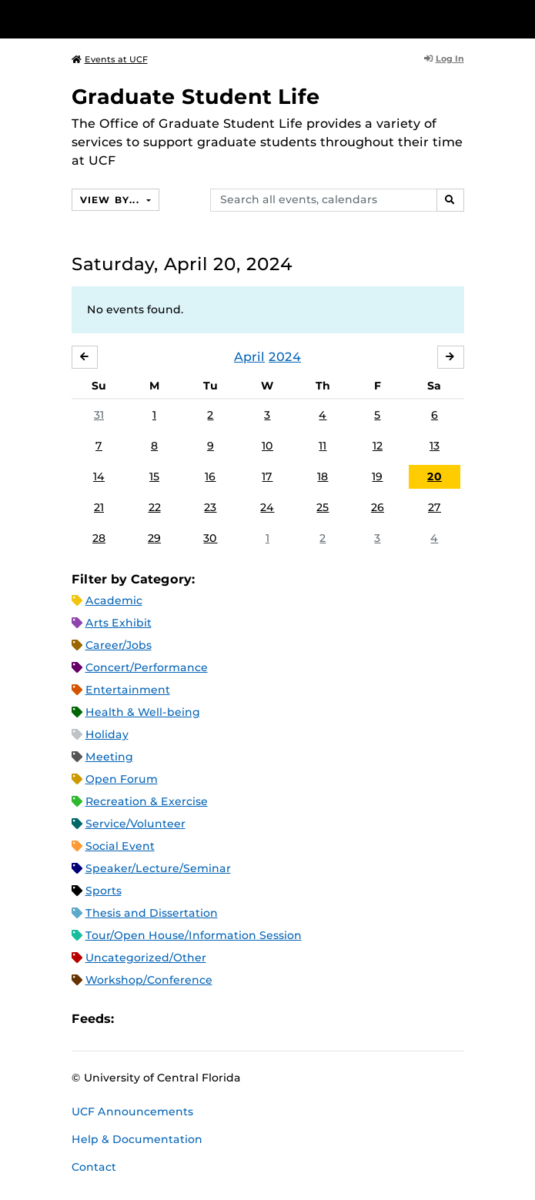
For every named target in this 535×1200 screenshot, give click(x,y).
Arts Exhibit (118, 623)
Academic (113, 600)
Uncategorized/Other (145, 957)
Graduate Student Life (196, 96)
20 (434, 476)
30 (210, 538)
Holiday (107, 734)
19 (377, 476)
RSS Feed (186, 1019)
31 (99, 415)
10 (267, 446)
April (249, 356)
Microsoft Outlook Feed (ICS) (160, 1019)
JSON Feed (239, 1019)
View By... (111, 200)
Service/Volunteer (135, 824)
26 (377, 507)
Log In (444, 58)
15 (154, 476)
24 (267, 507)
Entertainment (127, 690)
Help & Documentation (137, 1139)
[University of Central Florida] (117, 19)
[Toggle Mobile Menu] (519, 18)
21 (99, 507)
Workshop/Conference (148, 980)
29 (154, 538)
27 (434, 507)
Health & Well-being (142, 712)
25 (322, 507)
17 (267, 476)
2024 (285, 356)
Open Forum (121, 779)
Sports (103, 890)
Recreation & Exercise (146, 801)
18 (322, 476)
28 (98, 538)
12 (378, 446)
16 (210, 476)
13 (435, 446)
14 (99, 476)
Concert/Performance (146, 667)
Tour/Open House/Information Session (193, 935)
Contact (94, 1167)
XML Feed (212, 1019)
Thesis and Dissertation (151, 913)
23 (210, 507)
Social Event (120, 846)
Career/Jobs (118, 645)
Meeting (109, 757)
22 (155, 507)
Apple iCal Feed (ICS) (134, 1019)
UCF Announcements (132, 1111)
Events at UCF (110, 59)
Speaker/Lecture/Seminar (158, 868)
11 (322, 446)
